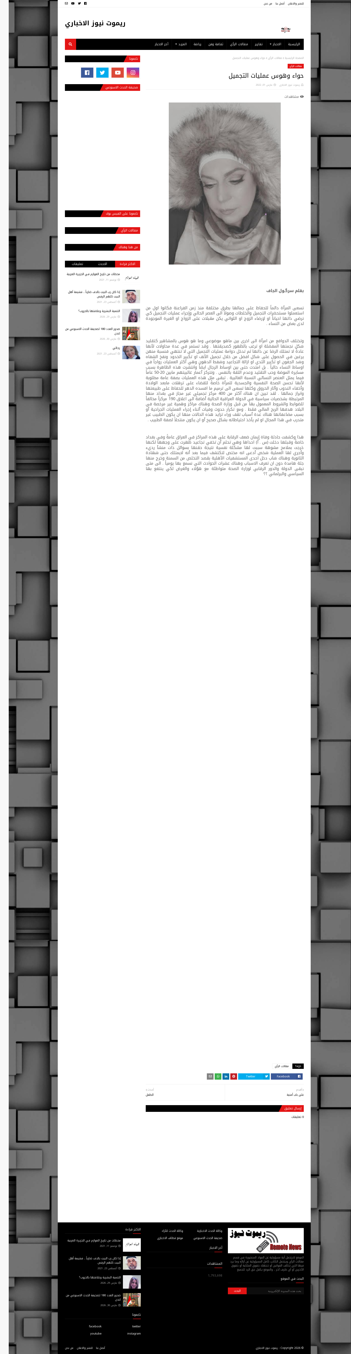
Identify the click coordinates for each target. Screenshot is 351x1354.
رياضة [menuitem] (189, 44)
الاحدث (93, 264)
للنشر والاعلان (287, 3)
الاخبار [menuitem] (268, 44)
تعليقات (68, 264)
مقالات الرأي (266, 58)
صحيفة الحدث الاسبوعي (199, 1238)
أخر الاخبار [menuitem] (153, 44)
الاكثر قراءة (118, 264)
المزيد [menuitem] (174, 44)
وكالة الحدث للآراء (163, 1231)
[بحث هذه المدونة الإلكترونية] (266, 1291)
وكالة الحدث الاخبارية (201, 1231)
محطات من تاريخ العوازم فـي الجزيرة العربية (84, 274)
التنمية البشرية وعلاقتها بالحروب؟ (90, 311)
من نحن (259, 3)
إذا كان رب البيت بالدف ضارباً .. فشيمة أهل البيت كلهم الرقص (85, 294)
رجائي (107, 348)
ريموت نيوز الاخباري (86, 23)
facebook (86, 1326)
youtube (87, 1333)
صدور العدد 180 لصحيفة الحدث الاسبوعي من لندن (83, 331)
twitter (128, 1326)
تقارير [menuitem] (250, 44)
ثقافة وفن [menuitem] (207, 44)
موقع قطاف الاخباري (161, 1238)
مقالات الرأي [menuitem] (230, 44)
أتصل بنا (271, 3)
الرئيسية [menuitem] (285, 44)
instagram (125, 1333)
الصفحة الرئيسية (285, 58)
